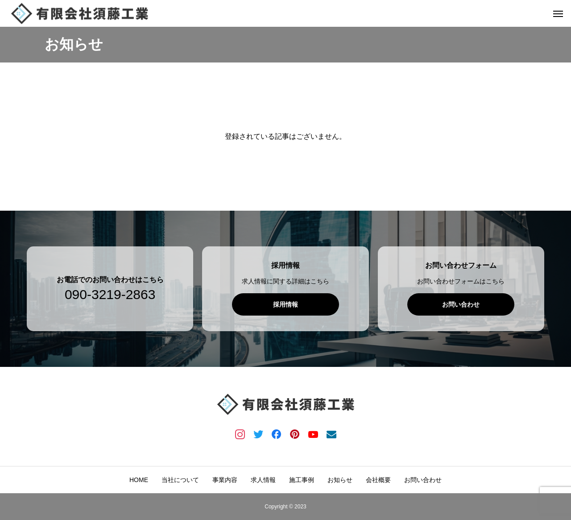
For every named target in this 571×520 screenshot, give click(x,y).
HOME (138, 479)
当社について (180, 479)
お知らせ (339, 479)
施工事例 (301, 479)
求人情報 (263, 479)
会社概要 (378, 479)
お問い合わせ (423, 479)
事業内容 (224, 479)
